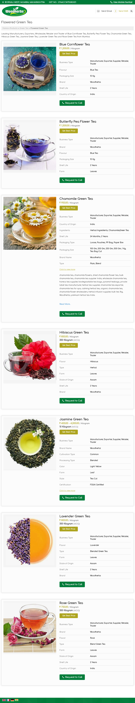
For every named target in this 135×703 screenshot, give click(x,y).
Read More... (65, 304)
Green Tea (24, 28)
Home (5, 28)
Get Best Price (68, 54)
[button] (122, 2)
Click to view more (67, 269)
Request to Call (72, 103)
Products (14, 28)
